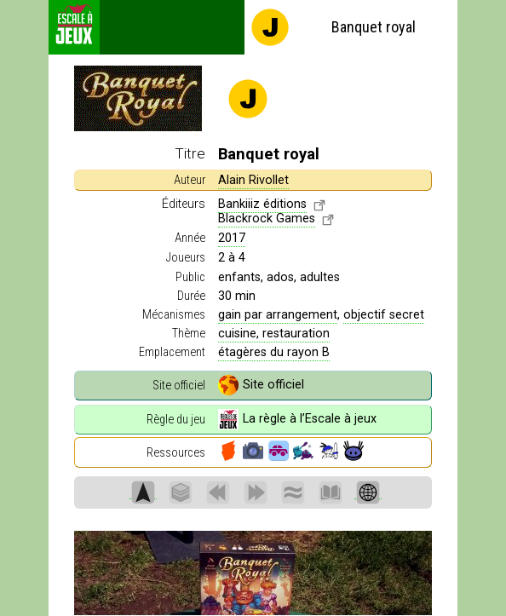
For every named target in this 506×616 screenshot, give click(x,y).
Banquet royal (333, 27)
